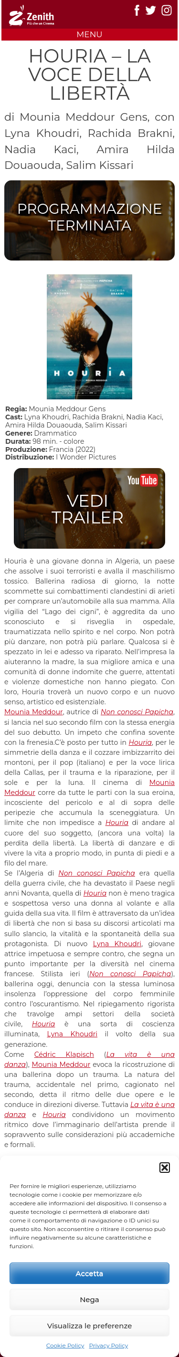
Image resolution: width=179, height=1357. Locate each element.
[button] (164, 1167)
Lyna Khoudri (117, 943)
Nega (89, 1299)
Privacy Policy (108, 1345)
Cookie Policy (65, 1345)
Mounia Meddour (33, 712)
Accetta (90, 1273)
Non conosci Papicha (137, 712)
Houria (140, 742)
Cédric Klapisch (64, 1054)
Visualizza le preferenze (89, 1325)
